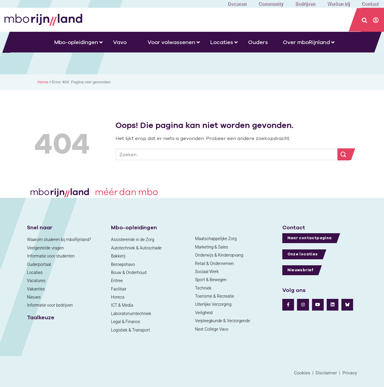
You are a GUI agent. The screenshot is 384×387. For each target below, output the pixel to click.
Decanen (236, 4)
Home (43, 82)
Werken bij (338, 4)
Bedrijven (305, 4)
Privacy (350, 373)
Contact (369, 4)
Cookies (302, 373)
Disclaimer (326, 373)
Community (270, 4)
